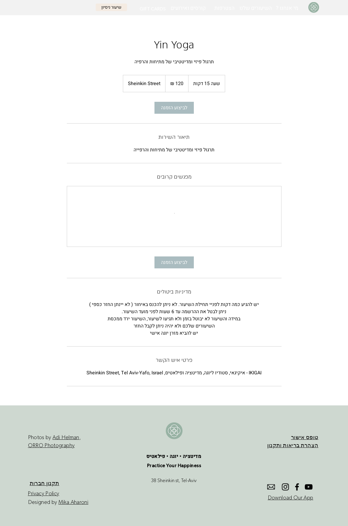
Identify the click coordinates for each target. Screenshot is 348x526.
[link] (174, 108)
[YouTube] (308, 487)
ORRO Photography (51, 445)
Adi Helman (65, 437)
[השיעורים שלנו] (256, 8)
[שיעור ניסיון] (111, 7)
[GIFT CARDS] (153, 8)
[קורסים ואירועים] (188, 8)
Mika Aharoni (73, 502)
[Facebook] (297, 487)
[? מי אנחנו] (287, 8)
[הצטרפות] (224, 8)
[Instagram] (285, 487)
